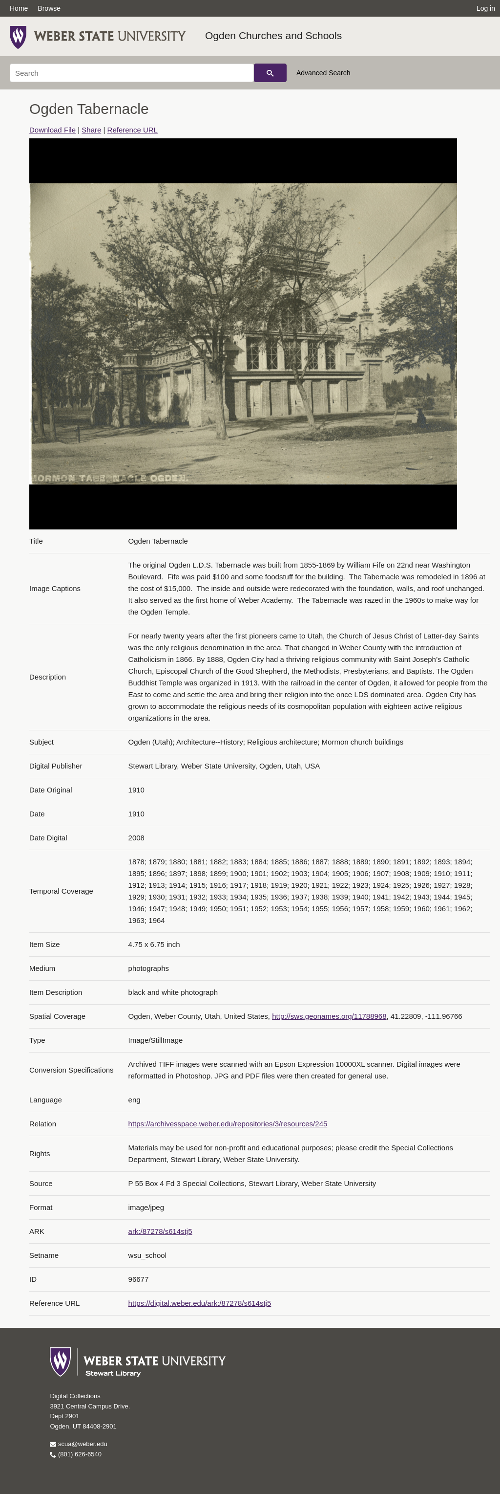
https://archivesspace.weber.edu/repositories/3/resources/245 (228, 1124)
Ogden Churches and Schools (273, 35)
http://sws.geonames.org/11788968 (329, 1016)
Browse (49, 8)
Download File (52, 130)
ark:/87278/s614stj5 (160, 1231)
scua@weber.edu (78, 1444)
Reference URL (132, 130)
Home (19, 8)
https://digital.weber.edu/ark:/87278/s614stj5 (199, 1303)
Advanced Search (323, 73)
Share (91, 130)
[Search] (132, 73)
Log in (486, 8)
